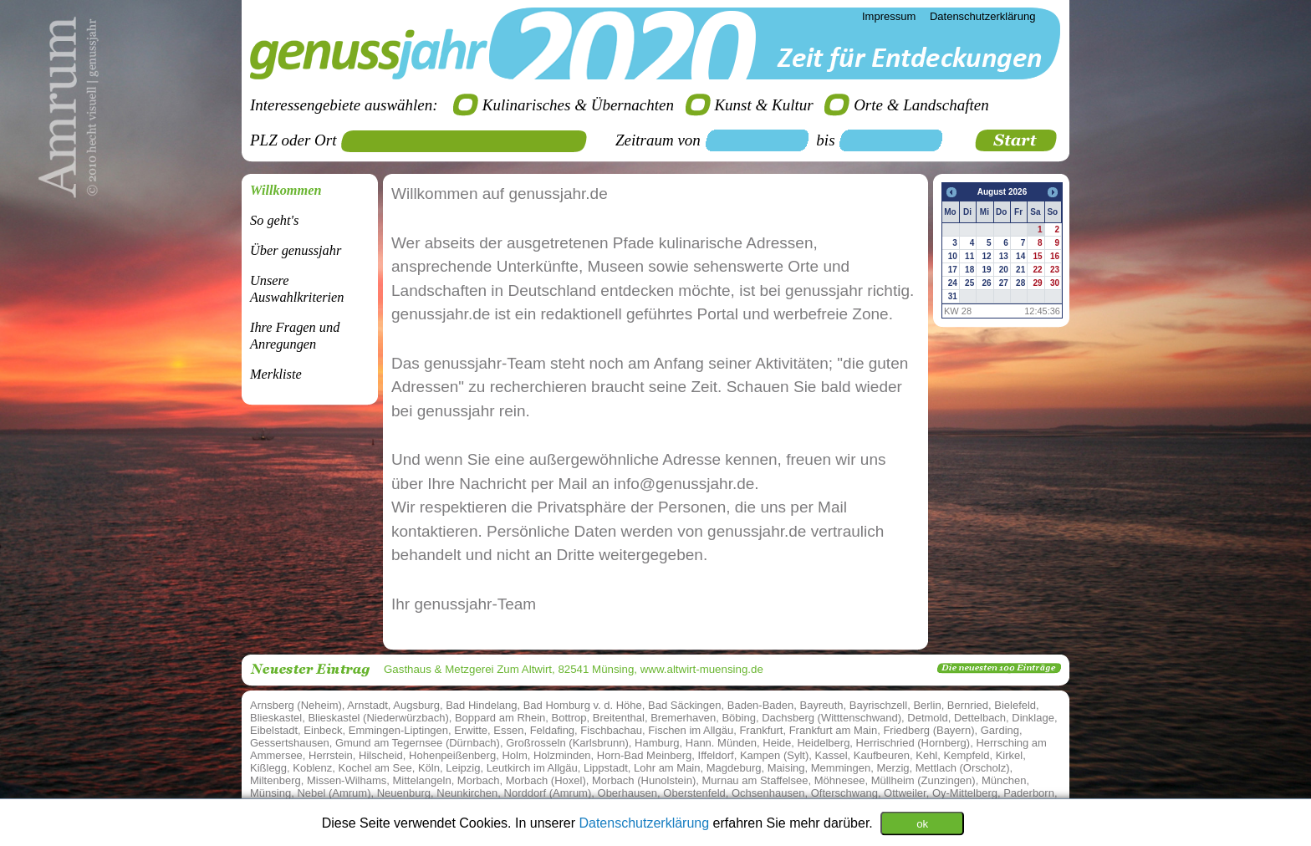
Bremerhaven (683, 717)
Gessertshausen (289, 742)
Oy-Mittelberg (964, 793)
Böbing (738, 717)
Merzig (893, 768)
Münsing (270, 793)
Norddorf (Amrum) (548, 793)
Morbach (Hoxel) (546, 780)
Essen (508, 730)
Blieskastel (276, 717)
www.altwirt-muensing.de (701, 669)
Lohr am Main (667, 768)
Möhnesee (839, 780)
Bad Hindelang (481, 705)
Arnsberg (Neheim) (296, 705)
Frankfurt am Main (833, 730)
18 (969, 269)
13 (1003, 256)
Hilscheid (381, 755)
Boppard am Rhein (500, 717)
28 (1020, 283)
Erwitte (470, 730)
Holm (514, 755)
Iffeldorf (716, 755)
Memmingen (841, 768)
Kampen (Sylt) (774, 755)
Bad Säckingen (684, 705)
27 (1003, 283)
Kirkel (1009, 755)
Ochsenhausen (768, 793)
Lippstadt (606, 768)
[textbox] (469, 141)
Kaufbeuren (882, 755)
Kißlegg (268, 768)
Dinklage (1033, 717)
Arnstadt (367, 705)
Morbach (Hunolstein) (644, 780)
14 (1020, 256)
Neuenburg (404, 793)
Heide (777, 742)
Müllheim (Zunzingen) (923, 780)
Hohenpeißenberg (452, 755)
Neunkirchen (466, 793)
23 (1054, 269)
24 (952, 283)
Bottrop (569, 717)
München (1004, 780)
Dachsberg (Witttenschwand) (831, 717)
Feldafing (552, 730)
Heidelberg (823, 742)
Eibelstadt (274, 730)
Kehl (926, 755)
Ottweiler (905, 793)
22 (1037, 269)
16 (1054, 256)
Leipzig (463, 768)
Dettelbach (980, 717)
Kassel (831, 755)
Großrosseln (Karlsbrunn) (567, 742)
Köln (429, 768)
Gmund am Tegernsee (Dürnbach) (417, 742)
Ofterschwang (844, 793)
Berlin (927, 705)
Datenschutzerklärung (645, 822)
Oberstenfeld (694, 793)
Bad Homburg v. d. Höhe (582, 705)
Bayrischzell (878, 705)
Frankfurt (761, 730)
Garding (1000, 730)
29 (1037, 283)
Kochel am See (375, 768)
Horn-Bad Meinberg (644, 755)
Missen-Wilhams (346, 780)
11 (969, 256)
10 (952, 256)
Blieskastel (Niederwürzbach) (378, 717)
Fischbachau (611, 730)
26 (986, 283)
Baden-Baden (760, 705)
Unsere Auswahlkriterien (297, 289)
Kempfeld (967, 755)
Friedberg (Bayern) (928, 730)
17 (952, 269)
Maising (786, 768)
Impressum (889, 16)
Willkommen (286, 190)
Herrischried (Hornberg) (913, 742)
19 (986, 269)
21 (1020, 269)
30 (1054, 283)
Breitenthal (619, 717)
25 (969, 283)
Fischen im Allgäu (690, 730)
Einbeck (323, 730)
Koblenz (312, 768)
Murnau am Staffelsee (755, 780)
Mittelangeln (422, 780)
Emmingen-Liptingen (398, 730)
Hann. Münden (721, 742)
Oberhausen (628, 793)
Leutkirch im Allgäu (532, 768)
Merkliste (276, 374)
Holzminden (562, 755)
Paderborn (1028, 793)
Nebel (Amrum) (333, 793)
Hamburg (657, 742)
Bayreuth (822, 705)
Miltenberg (275, 780)
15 (1037, 256)
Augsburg (416, 705)
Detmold (927, 717)
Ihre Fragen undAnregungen (294, 335)
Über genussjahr (295, 250)
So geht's (274, 220)
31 (952, 296)
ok (922, 823)
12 (986, 256)
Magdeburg (734, 768)
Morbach (478, 780)
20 (1003, 269)
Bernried (967, 705)
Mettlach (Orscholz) (963, 768)
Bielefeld (1015, 705)
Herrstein (331, 755)
